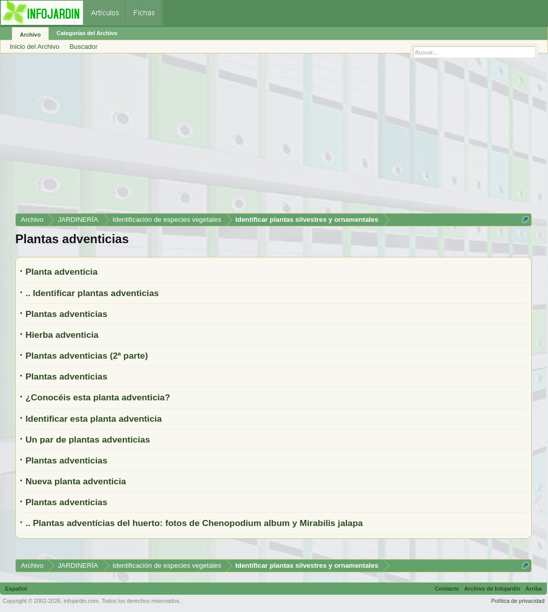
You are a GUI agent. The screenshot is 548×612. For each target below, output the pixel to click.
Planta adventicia (61, 272)
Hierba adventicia (62, 335)
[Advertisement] (273, 137)
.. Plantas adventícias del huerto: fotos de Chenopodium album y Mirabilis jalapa (194, 523)
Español (16, 589)
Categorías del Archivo (87, 33)
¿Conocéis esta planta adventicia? (97, 397)
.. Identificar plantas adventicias (92, 293)
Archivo (30, 35)
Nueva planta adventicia (75, 481)
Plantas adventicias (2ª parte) (86, 356)
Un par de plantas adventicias (87, 439)
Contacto (447, 589)
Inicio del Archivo (35, 46)
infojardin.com (81, 601)
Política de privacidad (517, 601)
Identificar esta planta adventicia (93, 419)
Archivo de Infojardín (492, 589)
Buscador (84, 46)
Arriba (534, 589)
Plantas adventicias (66, 314)
